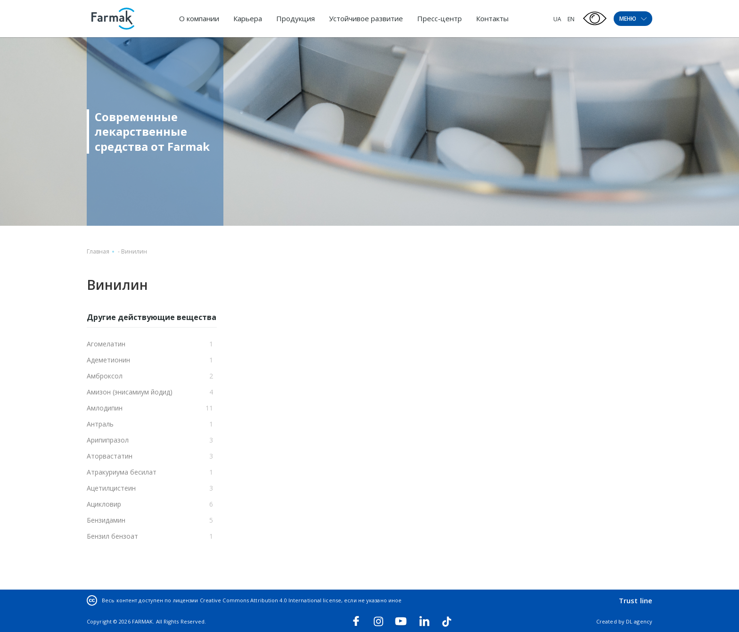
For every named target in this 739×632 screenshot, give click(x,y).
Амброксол (105, 375)
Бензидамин (106, 520)
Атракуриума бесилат (121, 472)
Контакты (492, 18)
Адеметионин (108, 359)
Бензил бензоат (112, 536)
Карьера (247, 18)
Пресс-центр (439, 18)
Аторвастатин (109, 455)
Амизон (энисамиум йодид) (129, 391)
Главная (98, 251)
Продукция (295, 18)
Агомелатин (106, 343)
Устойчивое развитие (366, 18)
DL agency (639, 621)
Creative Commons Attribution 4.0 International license (270, 600)
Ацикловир (104, 504)
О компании (199, 18)
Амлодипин (105, 407)
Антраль (100, 423)
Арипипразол (108, 439)
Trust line (635, 600)
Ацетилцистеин (111, 488)
